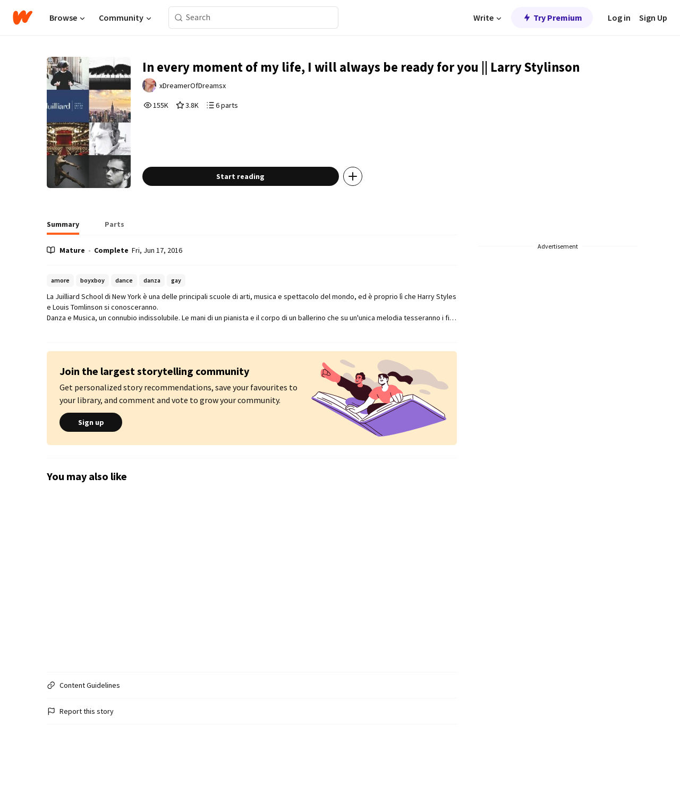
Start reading (256, 198)
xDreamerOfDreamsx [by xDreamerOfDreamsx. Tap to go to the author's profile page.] (210, 108)
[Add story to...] (368, 198)
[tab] (63, 249)
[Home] (22, 17)
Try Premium (552, 17)
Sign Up (653, 17)
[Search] (178, 18)
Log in (619, 17)
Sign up (91, 445)
